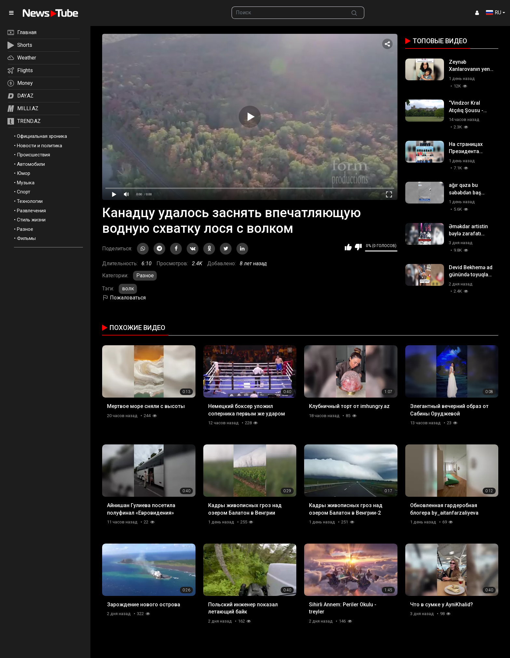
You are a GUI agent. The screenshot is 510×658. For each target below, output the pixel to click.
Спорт (23, 192)
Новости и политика (39, 146)
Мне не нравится (358, 247)
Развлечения (31, 211)
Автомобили (31, 164)
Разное (25, 229)
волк (128, 288)
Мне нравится (348, 247)
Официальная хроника (42, 136)
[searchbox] (288, 13)
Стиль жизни (31, 220)
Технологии (30, 201)
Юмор (23, 173)
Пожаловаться (124, 298)
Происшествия (33, 155)
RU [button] (493, 12)
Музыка (25, 183)
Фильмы (26, 238)
